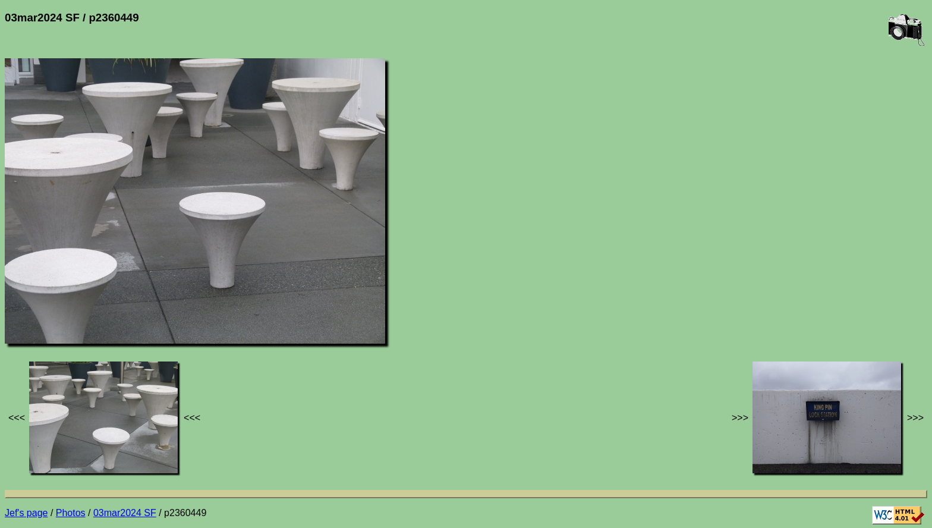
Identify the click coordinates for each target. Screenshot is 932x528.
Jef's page (26, 513)
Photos (71, 513)
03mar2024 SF (124, 513)
